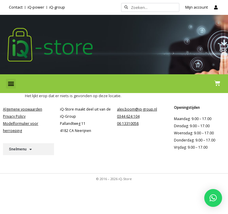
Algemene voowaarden (22, 109)
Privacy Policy (14, 116)
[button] (11, 84)
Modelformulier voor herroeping (20, 127)
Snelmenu (20, 149)
